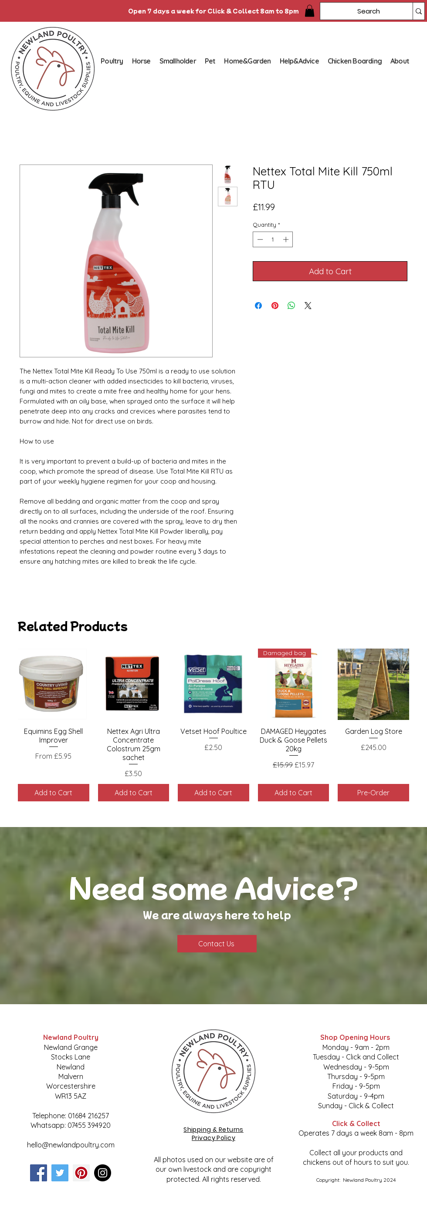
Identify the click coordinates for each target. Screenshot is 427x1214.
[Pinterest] (81, 1172)
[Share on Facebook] (258, 305)
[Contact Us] (217, 943)
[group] (213, 725)
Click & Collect (356, 1123)
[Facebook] (38, 1172)
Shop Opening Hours (356, 1037)
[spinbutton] (272, 239)
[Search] (359, 11)
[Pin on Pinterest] (275, 305)
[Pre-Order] (373, 792)
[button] (310, 11)
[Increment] (286, 239)
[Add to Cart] (53, 792)
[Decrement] (259, 239)
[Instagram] (102, 1172)
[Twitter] (59, 1172)
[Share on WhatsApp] (291, 305)
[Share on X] (308, 305)
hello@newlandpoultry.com (71, 1144)
